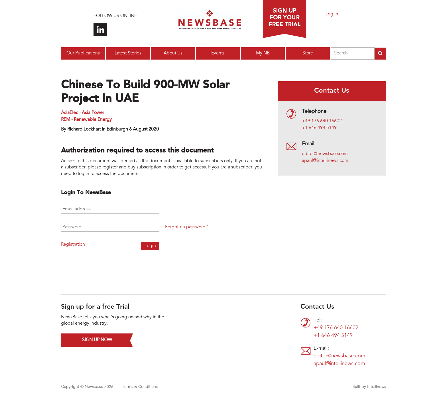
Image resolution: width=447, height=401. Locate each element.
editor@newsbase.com (325, 154)
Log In (332, 14)
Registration (73, 244)
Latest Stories (128, 53)
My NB (263, 53)
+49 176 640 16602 (322, 121)
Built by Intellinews (369, 387)
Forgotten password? (186, 227)
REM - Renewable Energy (86, 119)
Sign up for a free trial (284, 19)
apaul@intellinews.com (325, 160)
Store (307, 53)
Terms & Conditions (140, 387)
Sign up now (97, 340)
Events (218, 53)
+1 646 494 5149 (319, 128)
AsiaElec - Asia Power (82, 113)
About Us (173, 53)
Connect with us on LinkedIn (100, 29)
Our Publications (83, 53)
